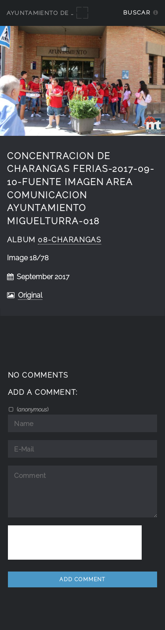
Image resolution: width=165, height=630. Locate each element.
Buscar (136, 12)
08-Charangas (69, 240)
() (31, 409)
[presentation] (75, 542)
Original (30, 295)
